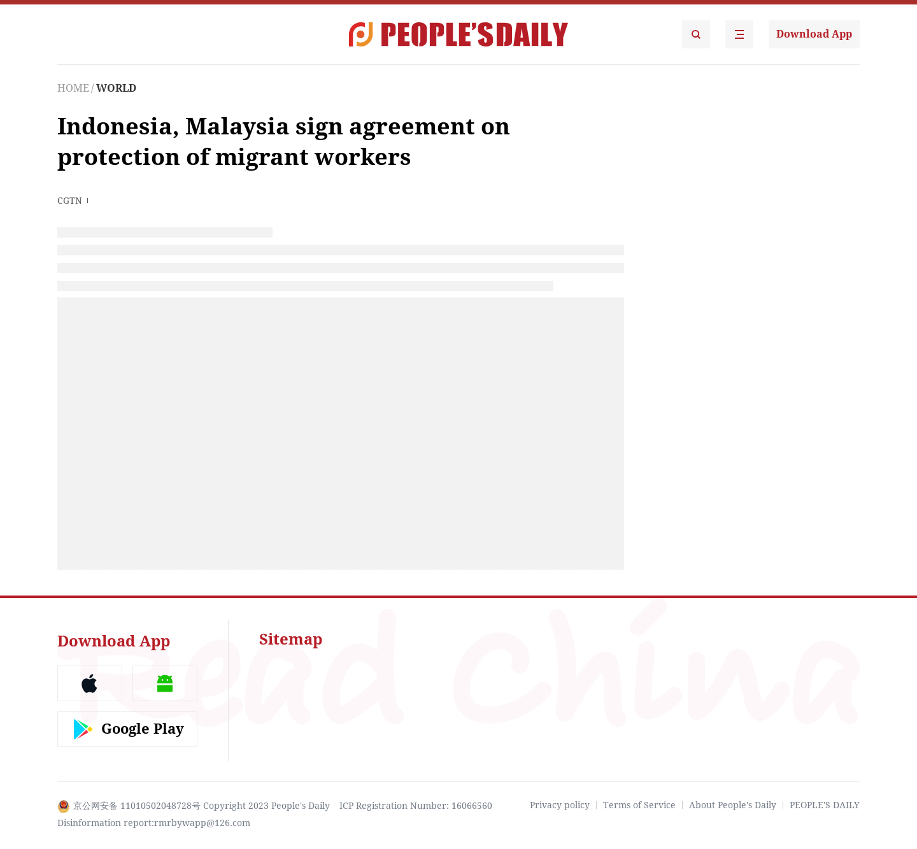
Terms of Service (639, 805)
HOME (73, 88)
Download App (814, 34)
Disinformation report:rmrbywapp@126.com (153, 823)
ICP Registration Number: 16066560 (415, 806)
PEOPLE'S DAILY (825, 805)
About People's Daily (732, 805)
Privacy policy (560, 805)
